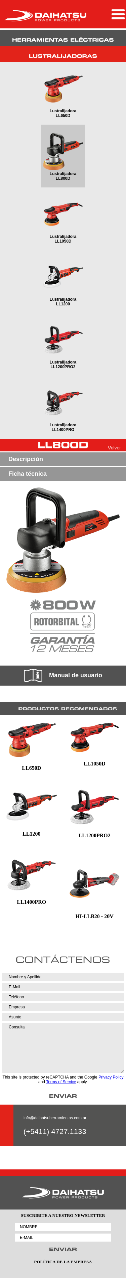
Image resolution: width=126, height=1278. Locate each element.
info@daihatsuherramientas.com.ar (55, 1118)
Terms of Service (61, 1082)
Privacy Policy (111, 1077)
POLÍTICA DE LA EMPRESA (63, 1261)
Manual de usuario (63, 675)
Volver (114, 447)
